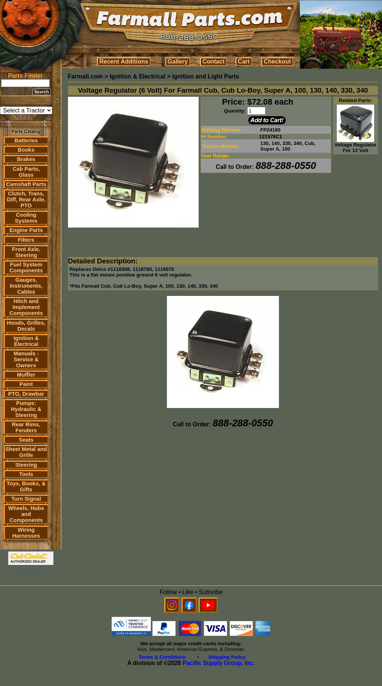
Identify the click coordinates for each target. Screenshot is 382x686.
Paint (26, 384)
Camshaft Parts (26, 184)
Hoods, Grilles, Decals (26, 326)
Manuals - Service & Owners (26, 359)
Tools (26, 474)
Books (26, 150)
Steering (26, 465)
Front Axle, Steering (26, 252)
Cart (244, 61)
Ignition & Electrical (26, 341)
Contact (213, 61)
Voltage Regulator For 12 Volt (355, 145)
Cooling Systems (26, 218)
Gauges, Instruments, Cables (26, 286)
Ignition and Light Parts (205, 76)
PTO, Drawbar (26, 394)
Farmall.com (85, 76)
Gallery (178, 61)
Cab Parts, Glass (26, 172)
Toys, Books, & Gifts (26, 486)
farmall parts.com (30, 571)
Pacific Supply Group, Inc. (219, 663)
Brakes (26, 159)
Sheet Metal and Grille (26, 452)
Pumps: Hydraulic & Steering (26, 409)
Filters (26, 240)
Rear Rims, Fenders (26, 427)
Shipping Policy (227, 657)
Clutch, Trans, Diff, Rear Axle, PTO (26, 199)
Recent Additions (123, 61)
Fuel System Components (26, 268)
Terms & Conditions (162, 657)
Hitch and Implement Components (26, 307)
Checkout (277, 61)
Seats (26, 440)
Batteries (26, 140)
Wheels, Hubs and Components (26, 514)
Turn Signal (26, 499)
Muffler (26, 375)
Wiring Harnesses (26, 533)
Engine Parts (26, 230)
